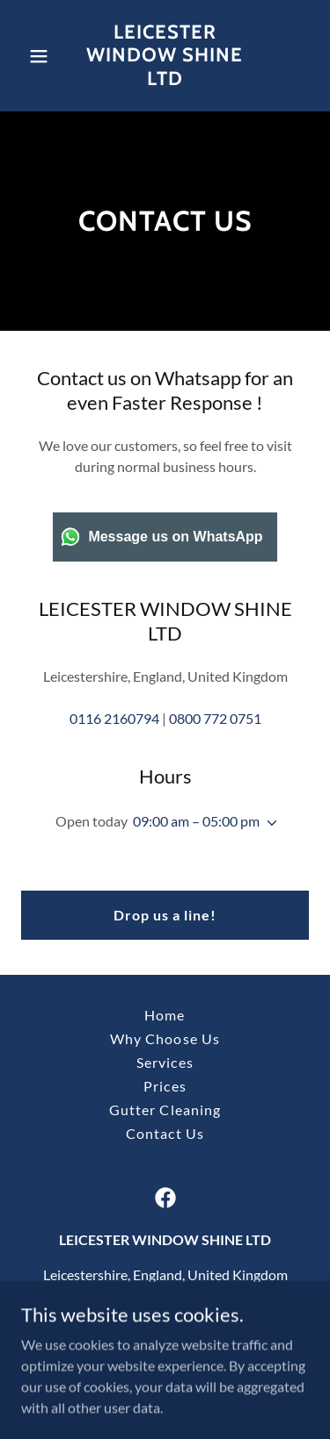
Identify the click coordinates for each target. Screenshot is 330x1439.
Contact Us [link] (164, 1133)
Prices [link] (164, 1085)
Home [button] (164, 1014)
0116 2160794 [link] (114, 718)
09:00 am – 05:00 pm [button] (196, 821)
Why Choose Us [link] (164, 1038)
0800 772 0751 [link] (215, 718)
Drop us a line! (165, 914)
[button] (42, 56)
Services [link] (164, 1062)
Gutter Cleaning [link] (164, 1109)
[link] (165, 79)
